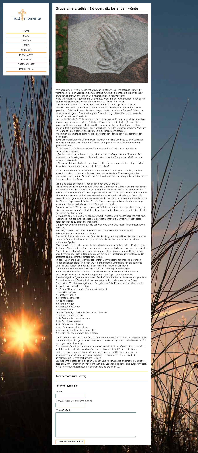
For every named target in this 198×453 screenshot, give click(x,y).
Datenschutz (26, 64)
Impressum (26, 69)
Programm (26, 54)
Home (26, 30)
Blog (26, 35)
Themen (26, 40)
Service (26, 50)
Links (26, 45)
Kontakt (26, 59)
